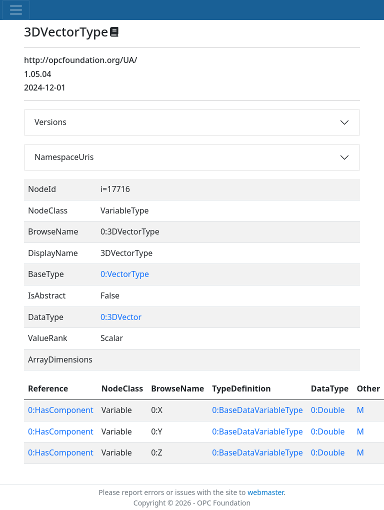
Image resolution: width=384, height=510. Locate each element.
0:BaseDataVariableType (257, 410)
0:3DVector (121, 317)
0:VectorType (124, 274)
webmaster (266, 492)
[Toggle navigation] (16, 10)
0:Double (328, 410)
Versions (50, 122)
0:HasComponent (61, 410)
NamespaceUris (64, 157)
